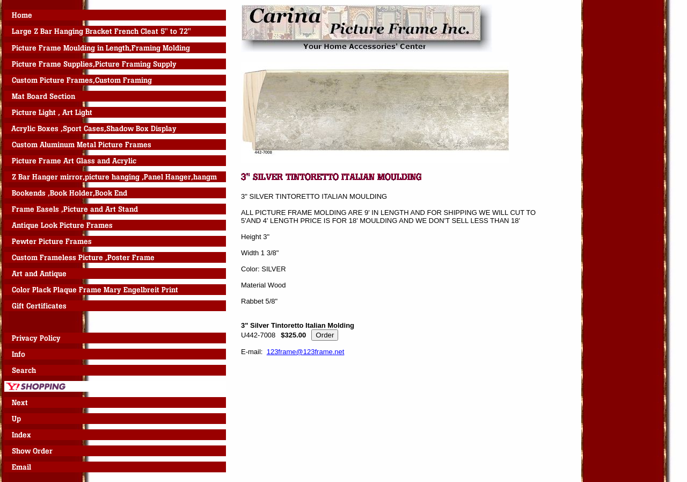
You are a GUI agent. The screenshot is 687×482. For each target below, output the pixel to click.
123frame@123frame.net (306, 352)
